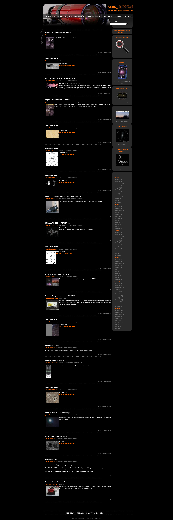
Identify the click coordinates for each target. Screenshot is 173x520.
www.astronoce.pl (72, 60)
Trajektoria (99, 518)
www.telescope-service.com (75, 362)
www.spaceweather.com (74, 415)
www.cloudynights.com (76, 34)
